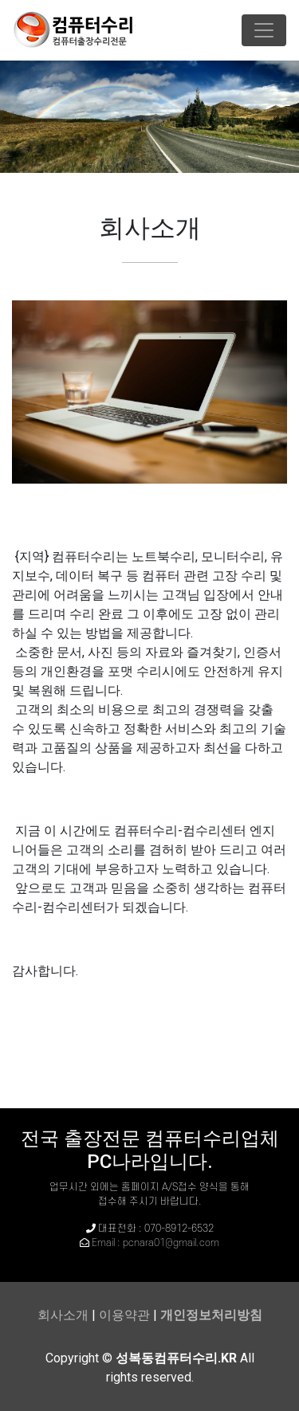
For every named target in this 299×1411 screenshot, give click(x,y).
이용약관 (124, 1315)
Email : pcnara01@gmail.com (155, 1242)
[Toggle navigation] (264, 30)
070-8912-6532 (179, 1228)
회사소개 (63, 1315)
